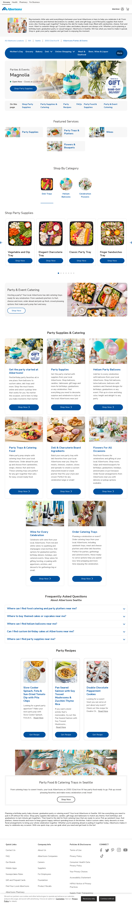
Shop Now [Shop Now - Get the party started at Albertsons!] (28, 407)
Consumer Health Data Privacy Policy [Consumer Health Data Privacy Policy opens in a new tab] (80, 864)
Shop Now (23, 260)
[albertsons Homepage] (12, 9)
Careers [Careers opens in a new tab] (41, 862)
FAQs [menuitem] (79, 104)
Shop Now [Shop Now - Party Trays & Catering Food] (28, 491)
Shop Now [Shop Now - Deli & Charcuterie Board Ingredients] (70, 491)
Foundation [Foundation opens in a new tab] (43, 880)
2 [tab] (61, 273)
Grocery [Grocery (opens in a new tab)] (6, 2)
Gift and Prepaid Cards (15, 880)
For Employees (44, 874)
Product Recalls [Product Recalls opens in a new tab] (45, 886)
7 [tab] (73, 273)
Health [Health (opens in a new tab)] (14, 2)
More (119, 53)
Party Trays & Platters (74, 132)
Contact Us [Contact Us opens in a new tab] (10, 850)
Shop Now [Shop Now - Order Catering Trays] (91, 578)
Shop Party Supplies (23, 88)
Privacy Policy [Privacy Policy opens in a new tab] (76, 856)
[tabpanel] (20, 242)
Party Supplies (31, 132)
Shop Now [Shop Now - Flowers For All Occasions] (112, 491)
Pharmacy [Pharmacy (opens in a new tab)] (23, 2)
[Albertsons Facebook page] (101, 851)
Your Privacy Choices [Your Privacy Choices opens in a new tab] (79, 871)
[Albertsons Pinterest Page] (113, 851)
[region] (66, 899)
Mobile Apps (11, 868)
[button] (118, 9)
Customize (60, 899)
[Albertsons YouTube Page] (125, 851)
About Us (42, 850)
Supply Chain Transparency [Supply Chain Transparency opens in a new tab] (81, 893)
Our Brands (10, 862)
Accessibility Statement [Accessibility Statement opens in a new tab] (80, 877)
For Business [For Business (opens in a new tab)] (34, 2)
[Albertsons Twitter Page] (107, 851)
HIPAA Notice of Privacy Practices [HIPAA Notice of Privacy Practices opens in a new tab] (80, 885)
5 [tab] (68, 273)
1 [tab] (58, 273)
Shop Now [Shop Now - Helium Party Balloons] (112, 407)
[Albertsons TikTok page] (101, 857)
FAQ (8, 856)
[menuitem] (16, 53)
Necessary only (89, 899)
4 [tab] (66, 273)
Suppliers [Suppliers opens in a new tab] (42, 868)
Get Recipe (37, 734)
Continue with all (107, 899)
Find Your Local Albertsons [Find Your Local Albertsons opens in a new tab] (17, 886)
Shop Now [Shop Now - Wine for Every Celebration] (49, 578)
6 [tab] (71, 273)
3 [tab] (63, 273)
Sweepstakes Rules (14, 874)
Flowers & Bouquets (74, 146)
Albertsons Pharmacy (15, 892)
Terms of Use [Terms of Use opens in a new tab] (75, 850)
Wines (110, 132)
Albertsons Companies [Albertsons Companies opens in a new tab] (48, 856)
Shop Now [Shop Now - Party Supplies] (70, 407)
